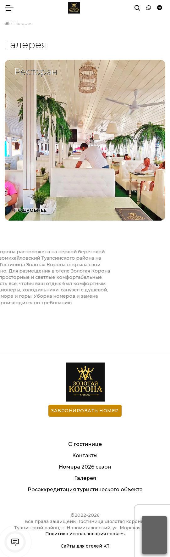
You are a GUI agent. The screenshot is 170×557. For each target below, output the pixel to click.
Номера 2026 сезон (85, 467)
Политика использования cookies (85, 534)
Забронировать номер (85, 411)
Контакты (85, 456)
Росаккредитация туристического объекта (85, 489)
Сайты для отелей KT (85, 546)
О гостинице (85, 444)
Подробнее (30, 210)
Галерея (85, 478)
